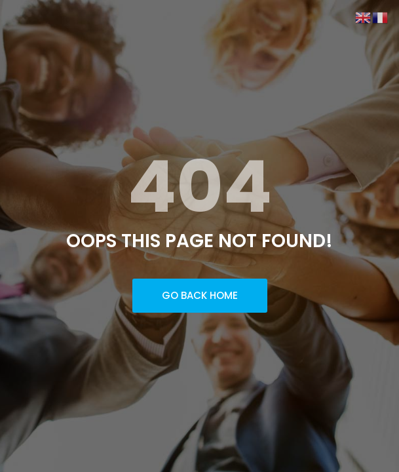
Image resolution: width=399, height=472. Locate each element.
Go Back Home (200, 295)
